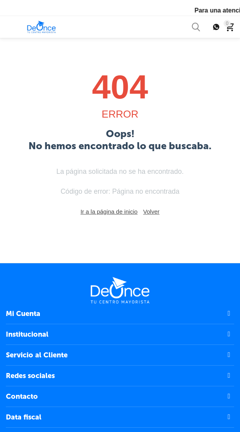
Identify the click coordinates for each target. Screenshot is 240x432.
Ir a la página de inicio (109, 211)
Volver (151, 211)
